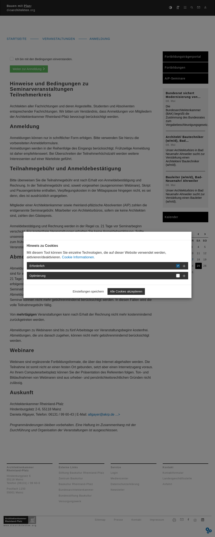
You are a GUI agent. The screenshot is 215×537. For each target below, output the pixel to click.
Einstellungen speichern (88, 291)
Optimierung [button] (38, 275)
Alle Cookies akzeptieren (126, 291)
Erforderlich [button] (37, 266)
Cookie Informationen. (78, 257)
